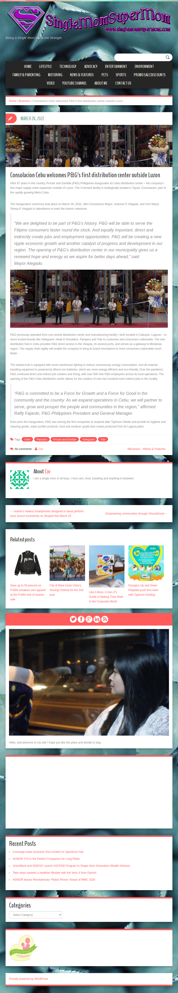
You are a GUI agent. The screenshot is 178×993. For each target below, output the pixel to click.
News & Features (82, 75)
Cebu (27, 439)
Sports (121, 75)
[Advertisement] (89, 792)
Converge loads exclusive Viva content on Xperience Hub (48, 852)
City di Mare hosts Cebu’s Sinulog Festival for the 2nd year (66, 590)
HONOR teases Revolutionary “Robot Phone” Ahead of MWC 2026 (54, 879)
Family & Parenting (26, 75)
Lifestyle (45, 66)
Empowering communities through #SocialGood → (136, 513)
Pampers (42, 439)
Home (28, 66)
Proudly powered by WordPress (28, 978)
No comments (23, 449)
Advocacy (90, 66)
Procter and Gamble (64, 439)
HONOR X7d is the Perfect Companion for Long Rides (46, 858)
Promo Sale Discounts (149, 75)
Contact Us (123, 83)
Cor (40, 449)
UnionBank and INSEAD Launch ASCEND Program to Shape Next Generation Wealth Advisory (71, 865)
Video (50, 83)
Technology (67, 66)
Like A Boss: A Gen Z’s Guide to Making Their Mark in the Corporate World (106, 597)
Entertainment (116, 66)
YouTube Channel (74, 83)
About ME (100, 83)
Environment (144, 66)
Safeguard (88, 439)
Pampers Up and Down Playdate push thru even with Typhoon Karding (143, 590)
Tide (103, 439)
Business (24, 101)
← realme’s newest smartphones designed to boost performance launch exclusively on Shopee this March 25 (47, 514)
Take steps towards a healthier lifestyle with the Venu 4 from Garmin (54, 872)
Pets (105, 75)
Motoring (55, 75)
